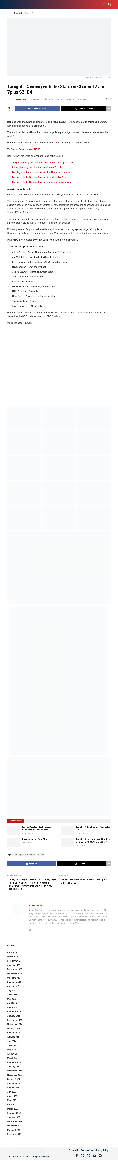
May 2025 (11, 1000)
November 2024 (14, 1025)
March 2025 (12, 1008)
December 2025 (14, 970)
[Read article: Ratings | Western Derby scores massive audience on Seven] (13, 830)
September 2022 (15, 1135)
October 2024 (13, 1029)
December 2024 (14, 1021)
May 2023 (11, 1101)
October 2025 (13, 979)
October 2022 (13, 1131)
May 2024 (11, 1051)
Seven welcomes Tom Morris (36, 839)
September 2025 (15, 983)
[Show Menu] (103, 4)
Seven (41, 855)
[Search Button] (109, 4)
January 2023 (13, 1118)
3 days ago (26, 842)
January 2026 (13, 966)
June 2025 (12, 996)
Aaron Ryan (21, 99)
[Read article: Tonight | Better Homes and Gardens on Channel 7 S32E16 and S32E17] (67, 842)
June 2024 (12, 1046)
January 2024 (13, 1068)
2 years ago (36, 99)
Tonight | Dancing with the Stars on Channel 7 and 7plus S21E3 (43, 162)
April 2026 (12, 953)
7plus (56, 142)
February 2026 (14, 962)
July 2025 (11, 991)
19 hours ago (82, 833)
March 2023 (12, 1110)
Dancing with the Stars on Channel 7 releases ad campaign (41, 182)
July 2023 (11, 1093)
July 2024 (11, 1042)
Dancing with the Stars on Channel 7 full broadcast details (41, 172)
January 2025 (13, 1017)
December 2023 (14, 1072)
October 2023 (13, 1080)
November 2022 (14, 1127)
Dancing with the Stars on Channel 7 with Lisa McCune (39, 177)
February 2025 (14, 1013)
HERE (37, 149)
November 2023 (14, 1076)
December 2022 (14, 1122)
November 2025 (14, 975)
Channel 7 (29, 13)
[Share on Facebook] (37, 108)
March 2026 (12, 958)
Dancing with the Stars (24, 855)
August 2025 (13, 987)
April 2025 (12, 1004)
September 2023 (15, 1084)
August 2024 (13, 1038)
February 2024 (14, 1063)
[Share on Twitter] (83, 108)
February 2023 (14, 1114)
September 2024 (15, 1034)
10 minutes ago (28, 833)
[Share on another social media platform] (108, 108)
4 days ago (80, 845)
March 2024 (12, 1059)
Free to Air (18, 13)
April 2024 (12, 1055)
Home (9, 13)
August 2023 (13, 1089)
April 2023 (12, 1105)
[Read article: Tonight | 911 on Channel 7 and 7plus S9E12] (67, 830)
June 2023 (12, 1097)
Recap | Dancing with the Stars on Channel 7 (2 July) (38, 167)
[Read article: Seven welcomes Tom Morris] (13, 842)
